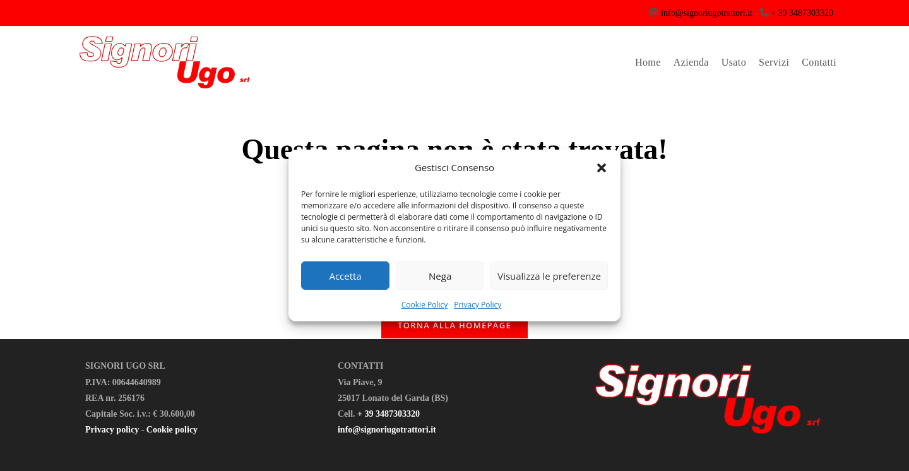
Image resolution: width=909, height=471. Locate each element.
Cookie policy (172, 429)
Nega (440, 275)
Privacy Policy (477, 304)
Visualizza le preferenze (549, 275)
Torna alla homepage (454, 325)
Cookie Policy (424, 304)
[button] (601, 167)
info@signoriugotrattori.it (706, 13)
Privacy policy (112, 429)
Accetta (345, 275)
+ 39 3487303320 (802, 13)
